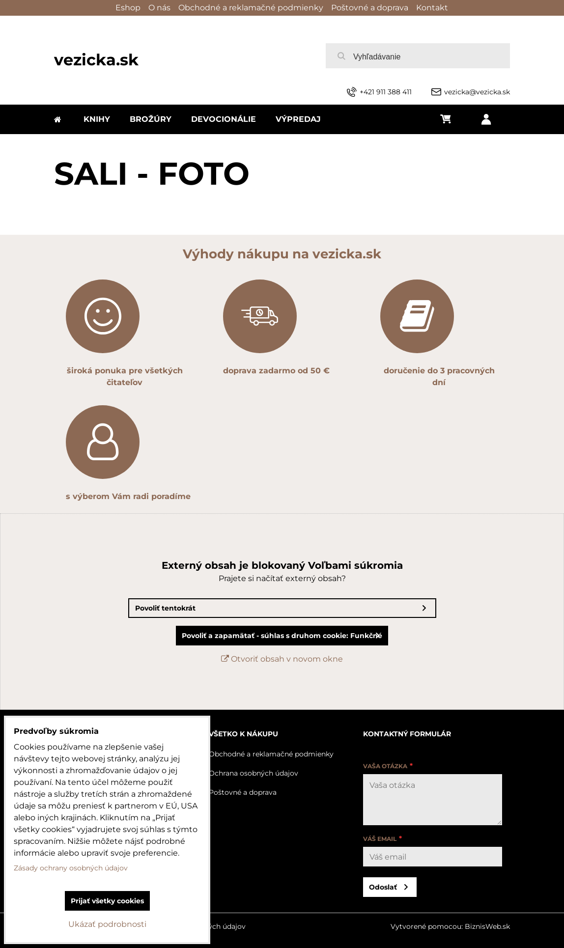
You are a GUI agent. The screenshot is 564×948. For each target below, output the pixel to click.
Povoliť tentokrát (165, 608)
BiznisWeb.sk (487, 926)
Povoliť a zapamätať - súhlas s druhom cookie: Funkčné (282, 635)
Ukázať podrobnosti (107, 924)
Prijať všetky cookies (107, 900)
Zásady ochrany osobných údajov (71, 868)
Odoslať (383, 887)
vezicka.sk (96, 59)
